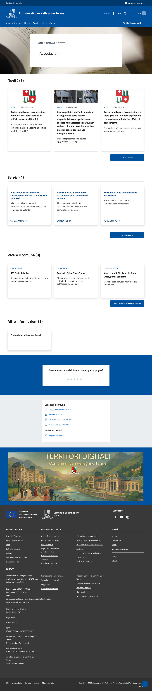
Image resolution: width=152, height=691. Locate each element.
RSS (8, 682)
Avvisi (13, 107)
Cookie (36, 682)
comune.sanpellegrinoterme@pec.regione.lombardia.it (28, 598)
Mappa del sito (48, 682)
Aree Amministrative (14, 540)
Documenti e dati (13, 561)
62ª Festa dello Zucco (21, 273)
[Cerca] (143, 13)
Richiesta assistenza (49, 588)
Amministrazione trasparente (88, 583)
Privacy (28, 682)
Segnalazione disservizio (51, 580)
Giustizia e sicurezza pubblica (88, 540)
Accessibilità (17, 682)
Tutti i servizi (127, 235)
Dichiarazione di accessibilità (88, 596)
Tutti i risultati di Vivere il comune (127, 303)
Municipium (133, 682)
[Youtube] (116, 13)
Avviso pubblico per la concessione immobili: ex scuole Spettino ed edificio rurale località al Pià (28, 115)
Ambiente (80, 548)
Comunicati (116, 540)
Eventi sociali (16, 268)
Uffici (8, 544)
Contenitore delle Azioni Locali (25, 335)
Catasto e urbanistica (49, 555)
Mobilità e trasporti (49, 563)
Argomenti (50, 42)
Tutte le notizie (127, 157)
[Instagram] (121, 13)
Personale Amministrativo (16, 557)
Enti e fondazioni (13, 549)
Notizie (114, 536)
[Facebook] (110, 13)
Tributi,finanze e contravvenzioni (89, 544)
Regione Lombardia (14, 3)
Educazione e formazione (86, 536)
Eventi (114, 560)
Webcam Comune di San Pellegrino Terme (90, 577)
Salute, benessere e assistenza (88, 553)
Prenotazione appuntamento (52, 575)
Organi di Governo (13, 536)
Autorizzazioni (82, 557)
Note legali (80, 592)
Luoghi (114, 556)
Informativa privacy (84, 587)
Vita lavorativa (47, 544)
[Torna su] (145, 684)
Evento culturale (111, 268)
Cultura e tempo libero (50, 540)
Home (40, 42)
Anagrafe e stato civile (50, 536)
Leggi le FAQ (46, 584)
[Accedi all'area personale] (134, 3)
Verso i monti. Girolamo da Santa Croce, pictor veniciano (120, 274)
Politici (9, 553)
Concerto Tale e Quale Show (71, 273)
